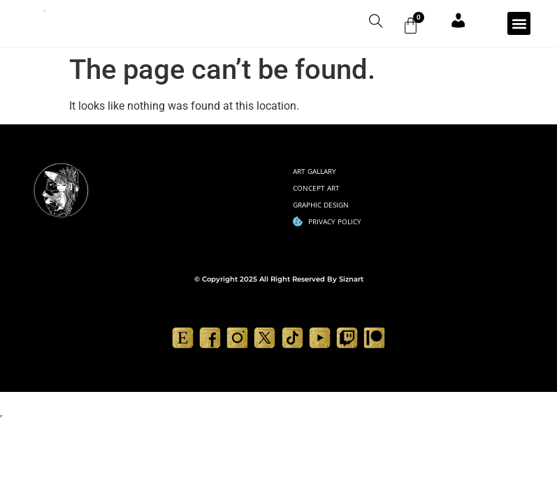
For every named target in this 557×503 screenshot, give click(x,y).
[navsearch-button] (364, 24)
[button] (519, 26)
